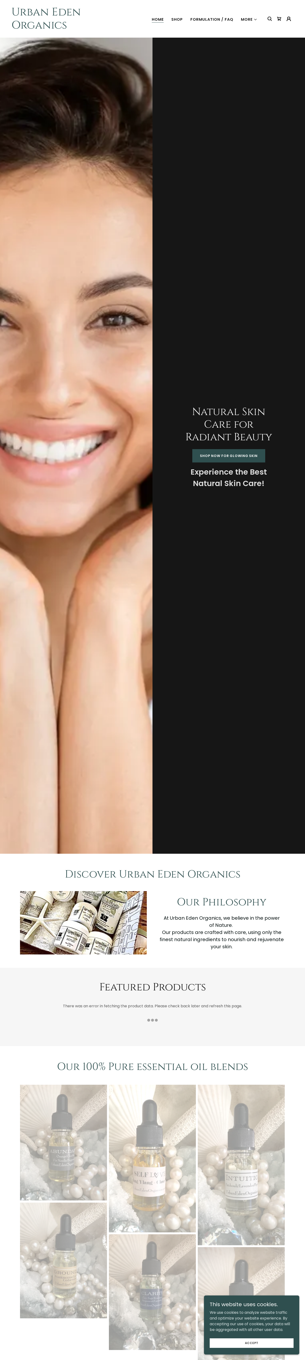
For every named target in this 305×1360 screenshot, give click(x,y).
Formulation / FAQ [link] (211, 19)
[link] (51, 27)
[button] (249, 19)
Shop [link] (177, 19)
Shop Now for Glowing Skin (229, 455)
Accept (252, 1343)
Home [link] (158, 19)
